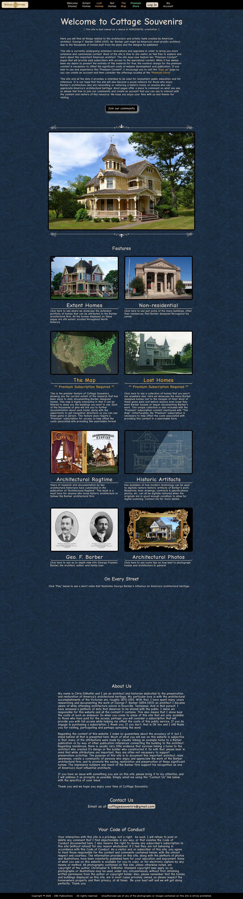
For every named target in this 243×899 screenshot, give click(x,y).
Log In (152, 5)
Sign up (163, 69)
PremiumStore (136, 5)
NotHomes (112, 5)
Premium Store (161, 72)
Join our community (121, 108)
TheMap (123, 5)
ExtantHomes (86, 5)
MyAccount (168, 5)
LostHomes (99, 5)
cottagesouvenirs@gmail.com (131, 806)
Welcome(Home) (72, 5)
